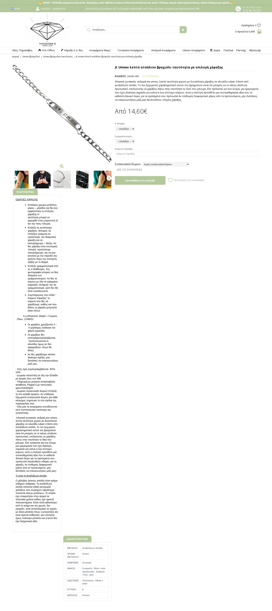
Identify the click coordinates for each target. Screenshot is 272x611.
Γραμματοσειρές (123, 136)
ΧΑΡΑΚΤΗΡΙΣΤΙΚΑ (77, 539)
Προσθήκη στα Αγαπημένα (189, 180)
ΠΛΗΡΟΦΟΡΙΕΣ (25, 192)
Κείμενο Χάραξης (124, 148)
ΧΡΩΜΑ (121, 123)
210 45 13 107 (252, 11)
